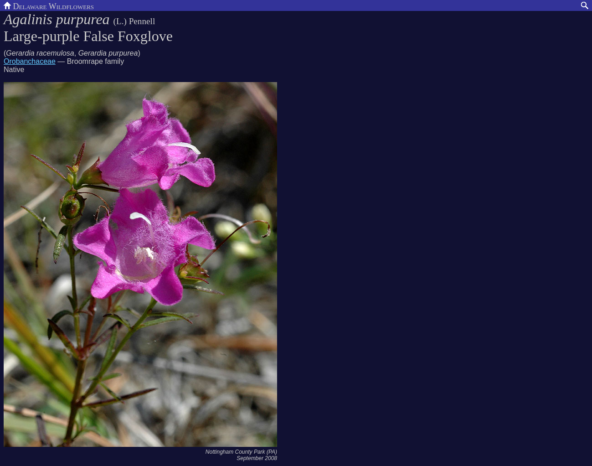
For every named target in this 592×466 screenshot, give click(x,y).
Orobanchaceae (30, 61)
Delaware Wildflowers (49, 5)
